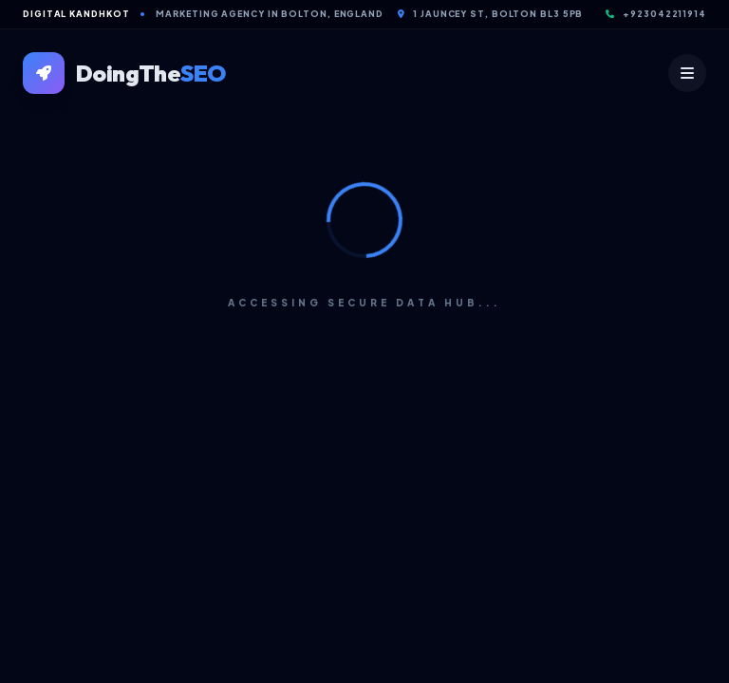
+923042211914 (656, 14)
